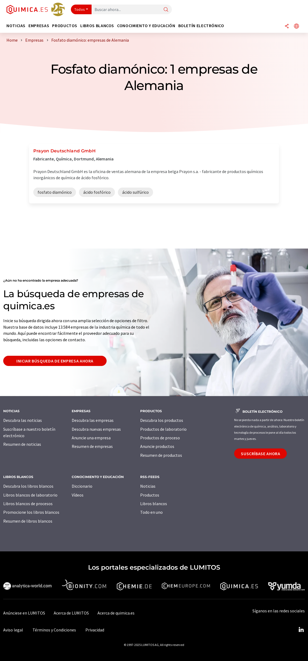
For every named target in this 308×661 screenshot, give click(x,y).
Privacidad (94, 630)
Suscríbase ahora (260, 453)
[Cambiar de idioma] (296, 26)
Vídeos (78, 495)
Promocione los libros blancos (31, 512)
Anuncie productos (157, 446)
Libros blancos (153, 503)
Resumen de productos (161, 455)
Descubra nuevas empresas (96, 429)
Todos (79, 9)
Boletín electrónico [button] (201, 25)
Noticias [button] (16, 25)
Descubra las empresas (93, 420)
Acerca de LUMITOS (71, 613)
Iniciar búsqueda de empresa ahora (54, 361)
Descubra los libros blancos (28, 486)
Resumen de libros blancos (27, 521)
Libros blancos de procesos (28, 503)
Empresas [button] (38, 25)
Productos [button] (64, 25)
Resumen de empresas (92, 446)
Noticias (147, 486)
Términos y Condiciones (54, 630)
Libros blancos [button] (97, 25)
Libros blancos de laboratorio (30, 495)
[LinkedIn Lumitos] (301, 630)
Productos (149, 495)
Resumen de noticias (22, 444)
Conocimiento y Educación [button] (146, 25)
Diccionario (82, 486)
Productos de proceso (160, 437)
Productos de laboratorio (163, 429)
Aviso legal (13, 630)
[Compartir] (287, 26)
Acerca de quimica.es (116, 613)
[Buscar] (166, 10)
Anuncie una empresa (91, 437)
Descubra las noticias (22, 420)
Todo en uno (151, 512)
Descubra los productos (161, 420)
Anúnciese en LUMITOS (24, 613)
